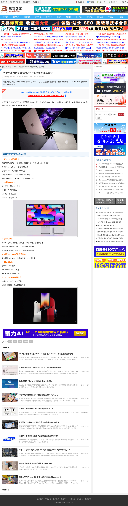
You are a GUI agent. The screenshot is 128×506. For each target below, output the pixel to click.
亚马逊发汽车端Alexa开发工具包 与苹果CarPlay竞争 (39, 422)
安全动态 (113, 114)
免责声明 (64, 499)
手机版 (91, 2)
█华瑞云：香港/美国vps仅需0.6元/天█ (78, 48)
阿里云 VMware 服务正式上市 (108, 170)
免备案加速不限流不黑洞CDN (75, 37)
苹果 (15, 341)
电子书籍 (79, 17)
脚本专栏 (38, 17)
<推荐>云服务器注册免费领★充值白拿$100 (111, 34)
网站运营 (100, 17)
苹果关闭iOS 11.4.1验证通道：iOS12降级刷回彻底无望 (40, 367)
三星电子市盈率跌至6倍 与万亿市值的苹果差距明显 (38, 436)
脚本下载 (49, 17)
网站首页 (5, 17)
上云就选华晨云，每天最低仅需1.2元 (46, 48)
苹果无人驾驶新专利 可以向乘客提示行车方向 (36, 409)
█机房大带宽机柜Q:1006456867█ (108, 37)
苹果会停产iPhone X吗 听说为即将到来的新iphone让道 (40, 477)
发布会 (26, 341)
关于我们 (40, 499)
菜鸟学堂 (4, 2)
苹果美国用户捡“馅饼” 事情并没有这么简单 (35, 381)
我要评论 (40, 77)
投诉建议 (80, 499)
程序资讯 (106, 114)
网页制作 (16, 17)
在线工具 (36, 2)
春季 (20, 341)
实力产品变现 (6, 39)
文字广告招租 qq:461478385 (43, 34)
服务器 (68, 17)
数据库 (59, 17)
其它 (98, 118)
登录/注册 (81, 2)
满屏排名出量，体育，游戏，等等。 (77, 34)
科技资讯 (21, 67)
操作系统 (89, 17)
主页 (9, 67)
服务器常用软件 (15, 2)
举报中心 (102, 2)
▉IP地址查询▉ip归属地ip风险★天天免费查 (48, 39)
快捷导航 (124, 2)
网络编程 (27, 17)
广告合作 (48, 499)
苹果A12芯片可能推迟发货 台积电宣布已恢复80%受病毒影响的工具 (44, 450)
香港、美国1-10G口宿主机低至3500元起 (78, 42)
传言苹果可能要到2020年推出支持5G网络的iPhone (38, 395)
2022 (10, 341)
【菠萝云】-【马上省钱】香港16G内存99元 (16, 34)
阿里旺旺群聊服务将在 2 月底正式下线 (110, 232)
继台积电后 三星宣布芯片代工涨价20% (110, 241)
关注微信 (114, 2)
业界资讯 (14, 67)
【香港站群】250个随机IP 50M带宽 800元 (48, 42)
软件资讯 (98, 114)
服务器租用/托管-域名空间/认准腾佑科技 (110, 48)
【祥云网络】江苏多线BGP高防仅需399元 (111, 45)
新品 (31, 341)
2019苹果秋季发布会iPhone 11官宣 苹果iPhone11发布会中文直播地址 (46, 354)
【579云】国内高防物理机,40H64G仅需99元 (17, 42)
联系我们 (56, 499)
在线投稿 (88, 499)
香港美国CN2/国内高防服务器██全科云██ (16, 50)
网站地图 (72, 499)
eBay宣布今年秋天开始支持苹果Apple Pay (35, 463)
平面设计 (111, 17)
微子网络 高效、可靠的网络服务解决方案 (79, 45)
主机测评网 (26, 2)
